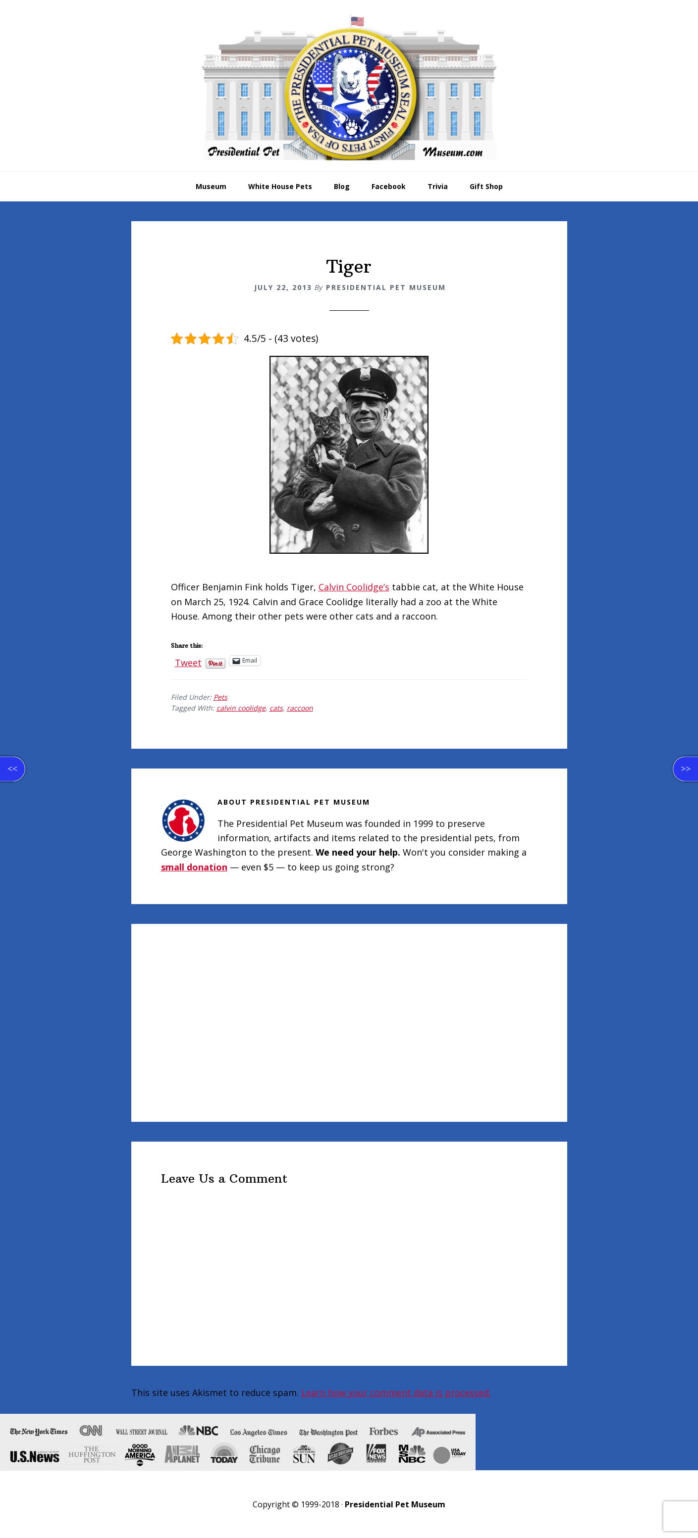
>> (686, 768)
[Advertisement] (349, 1023)
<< (12, 768)
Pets (220, 697)
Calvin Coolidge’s (354, 587)
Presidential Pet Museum (349, 87)
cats (276, 708)
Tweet (188, 661)
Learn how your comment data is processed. (396, 1392)
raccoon (300, 708)
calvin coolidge (241, 708)
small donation (194, 867)
